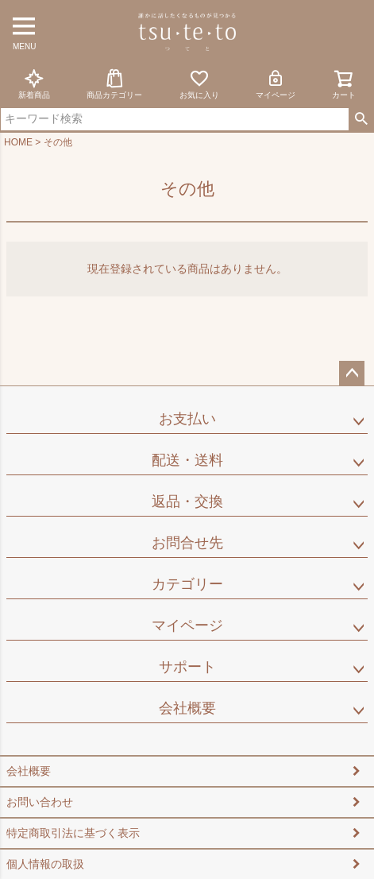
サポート (187, 667)
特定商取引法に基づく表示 (73, 833)
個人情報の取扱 (45, 864)
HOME (18, 142)
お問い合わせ (39, 802)
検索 (361, 119)
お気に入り (199, 83)
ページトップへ (351, 373)
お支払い (187, 419)
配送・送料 (187, 460)
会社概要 (187, 708)
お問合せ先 (187, 543)
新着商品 (34, 83)
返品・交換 (187, 501)
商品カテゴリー (114, 83)
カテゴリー (187, 584)
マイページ (275, 83)
